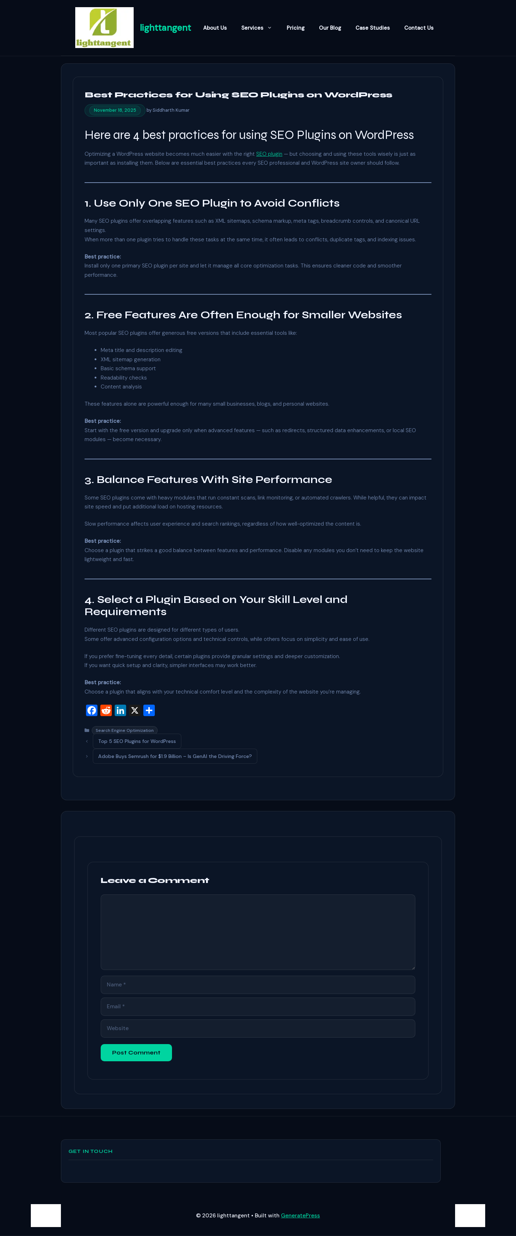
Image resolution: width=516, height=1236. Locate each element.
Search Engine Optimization (125, 730)
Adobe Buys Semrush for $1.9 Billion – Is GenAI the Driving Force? (175, 756)
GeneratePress (300, 1215)
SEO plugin (269, 154)
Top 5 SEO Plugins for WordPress (137, 741)
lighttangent (165, 28)
